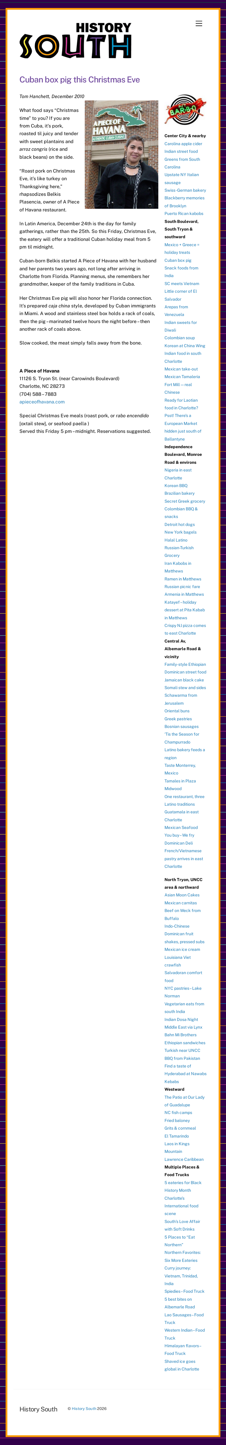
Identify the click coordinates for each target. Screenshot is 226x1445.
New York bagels (180, 532)
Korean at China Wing (184, 345)
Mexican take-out (181, 369)
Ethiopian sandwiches (184, 1042)
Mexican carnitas (180, 903)
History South (84, 1408)
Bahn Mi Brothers (180, 1034)
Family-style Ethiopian (185, 664)
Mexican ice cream (182, 949)
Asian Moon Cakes (182, 895)
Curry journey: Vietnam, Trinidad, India (181, 1276)
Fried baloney (177, 1120)
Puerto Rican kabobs (183, 213)
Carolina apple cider (183, 143)
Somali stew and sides (185, 687)
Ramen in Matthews (182, 579)
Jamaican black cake (184, 680)
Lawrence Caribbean (184, 1159)
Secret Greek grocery (184, 501)
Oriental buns (177, 711)
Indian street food (181, 151)
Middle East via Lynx (183, 1027)
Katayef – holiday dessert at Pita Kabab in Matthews (184, 610)
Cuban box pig (178, 260)
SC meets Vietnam (181, 283)
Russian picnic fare (182, 586)
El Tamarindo (176, 1136)
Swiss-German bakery (185, 190)
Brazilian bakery (179, 493)
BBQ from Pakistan (182, 1058)
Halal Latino (175, 540)
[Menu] (199, 23)
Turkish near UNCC (182, 1050)
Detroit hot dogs (179, 524)
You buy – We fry (179, 835)
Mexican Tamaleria (182, 376)
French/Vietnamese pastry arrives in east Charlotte (183, 858)
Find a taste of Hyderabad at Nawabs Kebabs (185, 1074)
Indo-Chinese (177, 926)
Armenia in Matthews (184, 594)
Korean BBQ (175, 485)
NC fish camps (178, 1112)
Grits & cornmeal (180, 1128)
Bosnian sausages (181, 726)
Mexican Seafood (181, 827)
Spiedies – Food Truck (184, 1291)
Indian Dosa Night (181, 1019)
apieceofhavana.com (42, 402)
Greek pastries (178, 718)
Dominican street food (185, 672)
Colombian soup (179, 337)
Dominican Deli (178, 843)
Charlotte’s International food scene (181, 1206)
